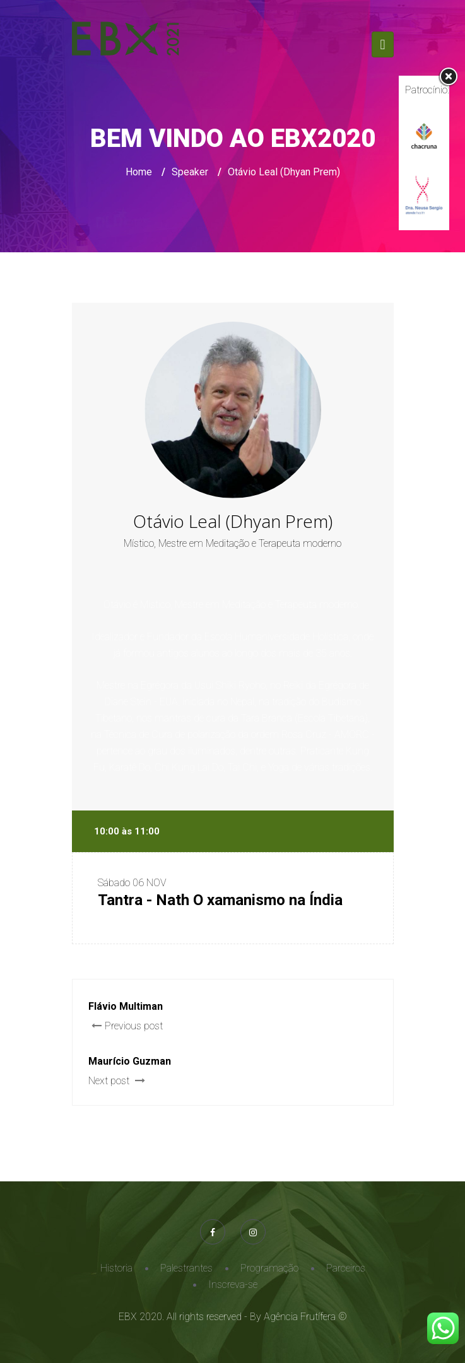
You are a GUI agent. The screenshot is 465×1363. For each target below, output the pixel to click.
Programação (269, 1268)
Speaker (190, 172)
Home (139, 172)
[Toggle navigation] (382, 44)
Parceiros (345, 1268)
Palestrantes (186, 1268)
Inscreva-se (232, 1284)
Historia (116, 1268)
